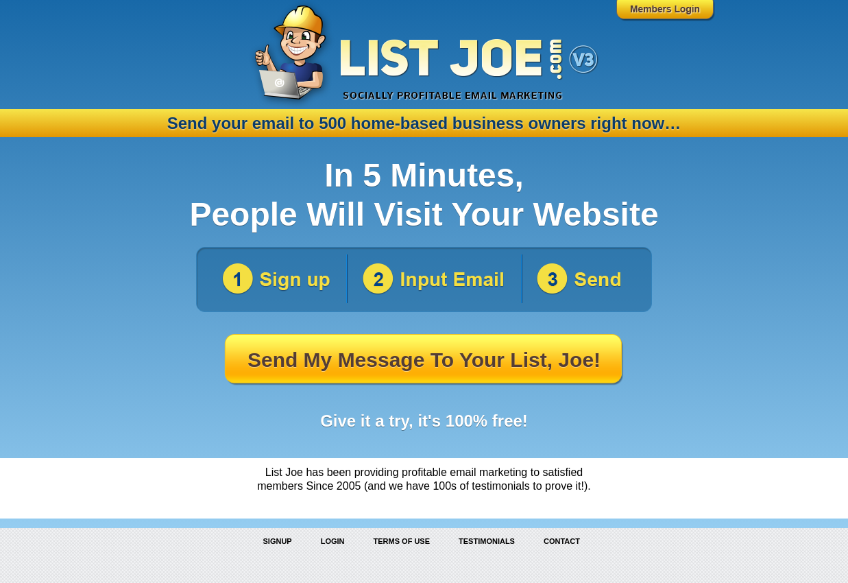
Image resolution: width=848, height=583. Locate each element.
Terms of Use (402, 541)
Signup (277, 541)
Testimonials (487, 541)
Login (333, 541)
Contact (562, 541)
